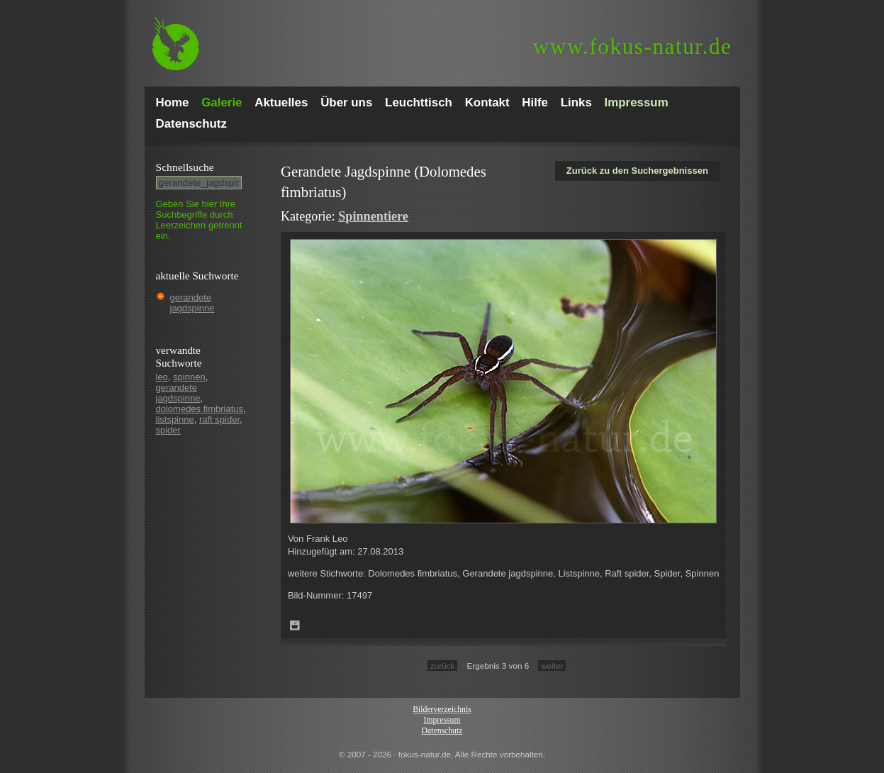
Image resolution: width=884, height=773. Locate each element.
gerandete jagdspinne (192, 302)
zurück (442, 665)
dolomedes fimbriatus (200, 409)
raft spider (219, 419)
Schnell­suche (185, 167)
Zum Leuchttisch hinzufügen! (295, 625)
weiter (552, 665)
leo (162, 377)
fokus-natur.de (632, 46)
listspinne (175, 419)
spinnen (189, 377)
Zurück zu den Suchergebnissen (637, 170)
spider (168, 430)
